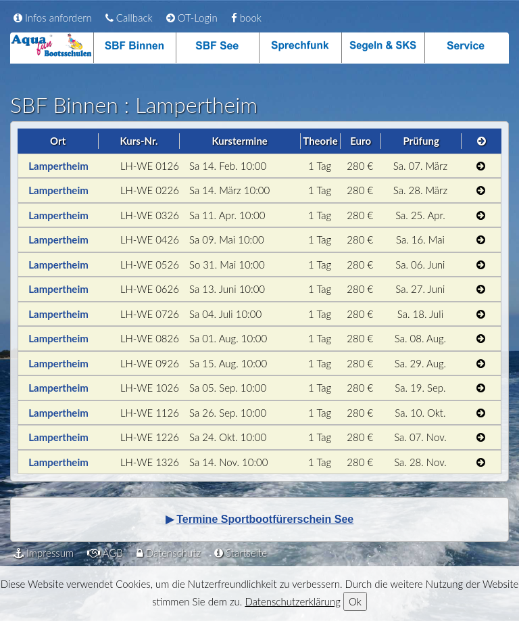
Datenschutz (169, 553)
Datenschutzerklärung (292, 601)
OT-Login (192, 18)
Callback (129, 18)
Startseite (240, 553)
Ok (355, 601)
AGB (105, 553)
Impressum (44, 553)
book (246, 18)
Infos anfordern (53, 18)
